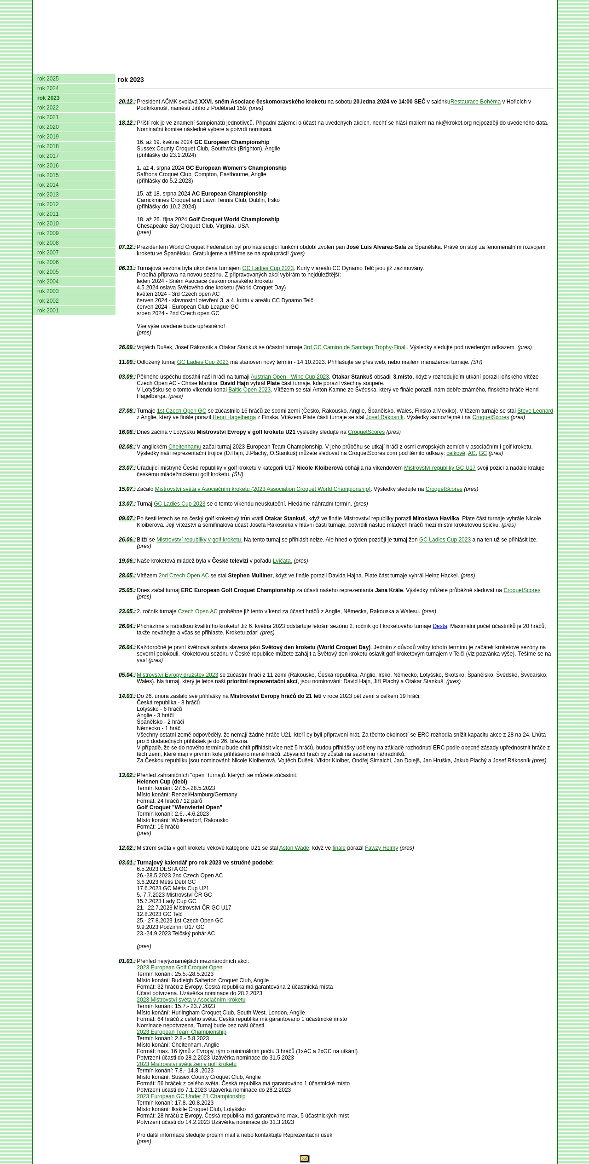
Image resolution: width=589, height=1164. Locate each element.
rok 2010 (48, 223)
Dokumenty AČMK (149, 66)
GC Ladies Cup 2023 (268, 268)
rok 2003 (48, 291)
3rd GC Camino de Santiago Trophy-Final (354, 347)
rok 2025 (48, 78)
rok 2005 (48, 272)
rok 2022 (48, 107)
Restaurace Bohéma (475, 101)
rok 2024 (48, 88)
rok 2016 (48, 165)
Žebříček (296, 66)
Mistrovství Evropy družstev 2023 (177, 675)
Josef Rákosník (385, 417)
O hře (381, 66)
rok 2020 (48, 127)
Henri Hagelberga (234, 417)
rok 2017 (48, 156)
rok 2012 (48, 204)
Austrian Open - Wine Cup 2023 (290, 377)
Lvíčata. (282, 561)
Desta (440, 626)
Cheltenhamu (184, 447)
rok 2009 (48, 233)
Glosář (415, 66)
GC (483, 453)
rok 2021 (48, 117)
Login (542, 66)
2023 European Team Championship (181, 1032)
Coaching (459, 66)
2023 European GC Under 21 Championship (191, 1096)
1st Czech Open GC (181, 411)
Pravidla (343, 66)
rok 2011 (48, 214)
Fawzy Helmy (381, 848)
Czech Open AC (198, 611)
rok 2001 (48, 310)
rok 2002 (48, 301)
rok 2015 (48, 175)
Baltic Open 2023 (249, 389)
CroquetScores (490, 417)
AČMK (82, 66)
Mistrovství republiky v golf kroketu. (199, 539)
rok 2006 (48, 262)
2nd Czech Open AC (184, 575)
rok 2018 (48, 146)
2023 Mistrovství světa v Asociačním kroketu (191, 1000)
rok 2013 (48, 194)
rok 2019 (48, 136)
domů (48, 66)
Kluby (215, 66)
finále (339, 848)
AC (472, 453)
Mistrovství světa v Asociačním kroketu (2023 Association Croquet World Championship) (263, 489)
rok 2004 (48, 281)
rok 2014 (48, 185)
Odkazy (506, 66)
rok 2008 (48, 243)
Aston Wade (294, 848)
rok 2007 (48, 252)
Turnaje (252, 66)
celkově (455, 453)
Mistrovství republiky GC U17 (439, 468)
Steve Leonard (535, 411)
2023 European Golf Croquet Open (179, 967)
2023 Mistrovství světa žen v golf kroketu (187, 1064)
